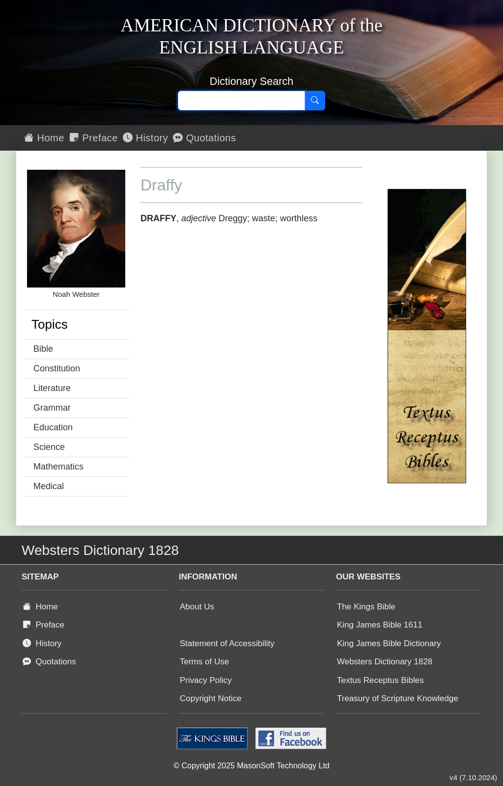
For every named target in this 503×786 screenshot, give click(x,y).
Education (53, 427)
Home (44, 137)
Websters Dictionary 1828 (384, 661)
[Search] (315, 100)
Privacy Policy (206, 680)
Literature (52, 388)
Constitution (56, 368)
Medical (48, 486)
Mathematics (58, 467)
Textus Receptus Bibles (380, 680)
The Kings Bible (366, 606)
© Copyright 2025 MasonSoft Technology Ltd (251, 765)
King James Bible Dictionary (389, 643)
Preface (93, 137)
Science (49, 447)
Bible (43, 349)
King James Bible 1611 (379, 624)
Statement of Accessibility (227, 643)
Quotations (204, 137)
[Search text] (241, 100)
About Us (197, 606)
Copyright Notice (211, 698)
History (145, 137)
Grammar (52, 408)
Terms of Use (204, 661)
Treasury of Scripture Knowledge (397, 698)
